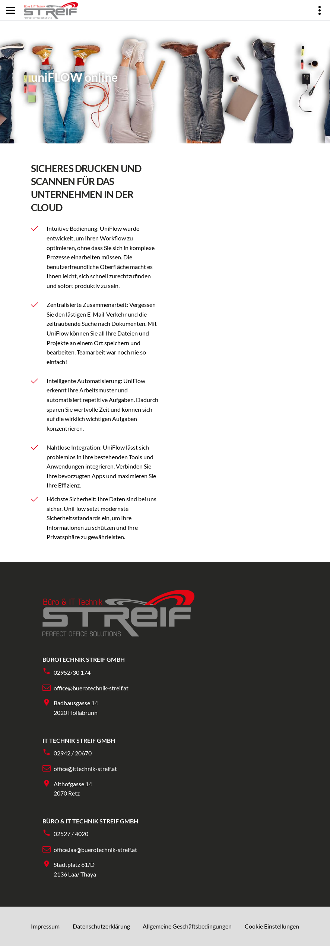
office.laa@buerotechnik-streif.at (95, 849)
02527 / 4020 (71, 833)
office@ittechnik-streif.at (85, 768)
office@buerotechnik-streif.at (91, 687)
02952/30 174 (72, 672)
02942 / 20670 (73, 753)
